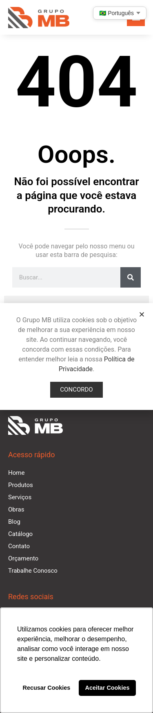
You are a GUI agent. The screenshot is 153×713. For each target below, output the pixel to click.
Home (16, 472)
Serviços (19, 497)
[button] (142, 314)
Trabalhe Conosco (33, 570)
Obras (16, 509)
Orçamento (23, 558)
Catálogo (20, 534)
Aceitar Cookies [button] (107, 687)
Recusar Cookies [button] (47, 687)
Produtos (20, 485)
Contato (19, 546)
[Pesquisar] (130, 277)
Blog (14, 521)
